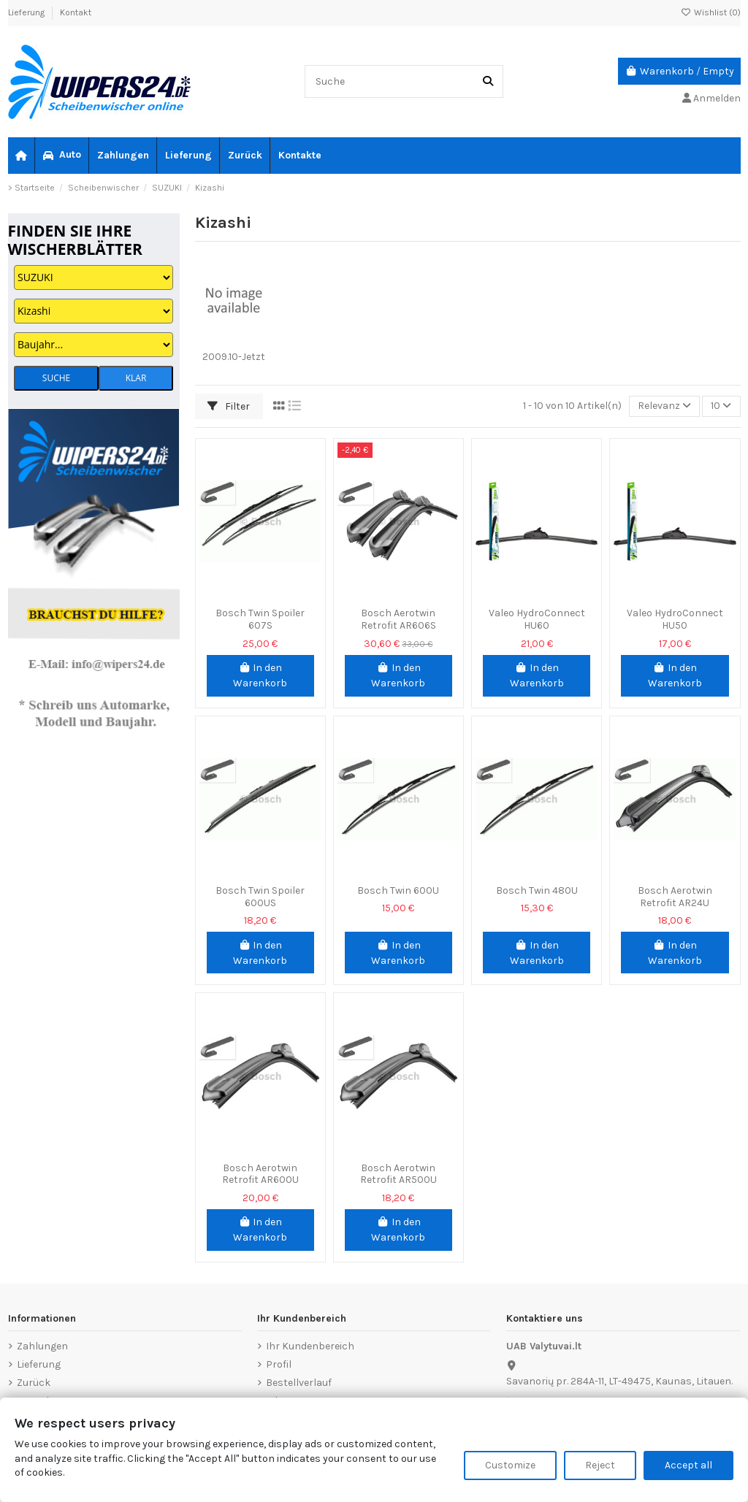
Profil (278, 1364)
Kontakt (75, 12)
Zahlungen (42, 1346)
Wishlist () (711, 12)
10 (721, 406)
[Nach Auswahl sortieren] (664, 406)
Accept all (688, 1465)
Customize (510, 1465)
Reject (600, 1465)
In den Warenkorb (260, 675)
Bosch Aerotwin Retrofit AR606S (398, 619)
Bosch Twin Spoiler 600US (260, 896)
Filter (228, 406)
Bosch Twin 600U (398, 890)
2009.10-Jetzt (233, 356)
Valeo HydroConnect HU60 (537, 619)
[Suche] (488, 81)
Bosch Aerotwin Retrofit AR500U (398, 1174)
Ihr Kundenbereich (310, 1346)
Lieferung (27, 12)
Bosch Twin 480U (537, 890)
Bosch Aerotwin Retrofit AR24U (675, 896)
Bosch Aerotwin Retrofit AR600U (260, 1174)
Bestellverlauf (299, 1382)
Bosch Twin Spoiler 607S (260, 619)
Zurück (33, 1382)
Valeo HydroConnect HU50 (675, 619)
